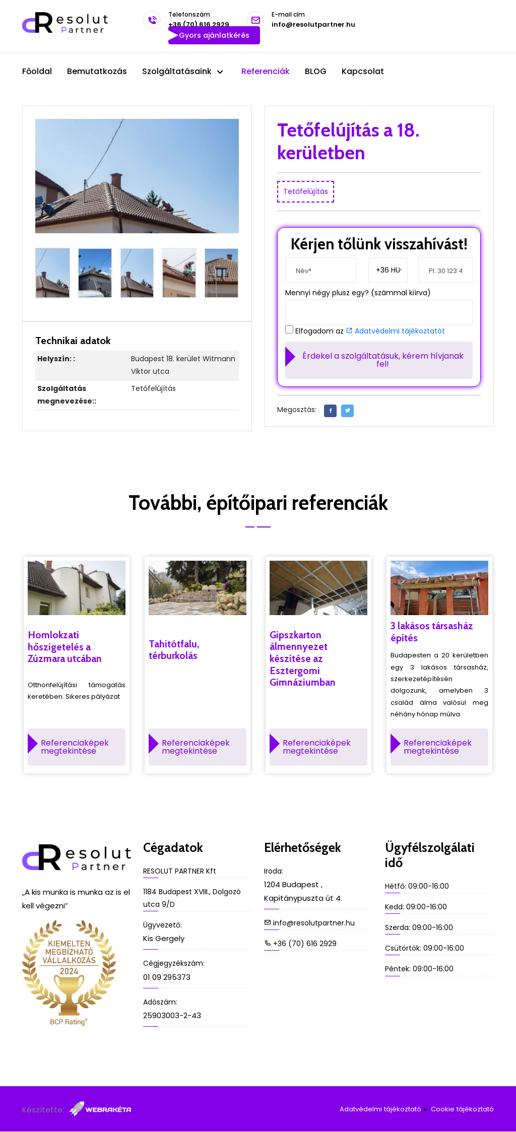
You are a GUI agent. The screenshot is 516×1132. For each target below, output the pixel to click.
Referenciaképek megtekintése (75, 747)
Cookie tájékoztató (462, 1109)
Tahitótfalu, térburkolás (174, 650)
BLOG (316, 71)
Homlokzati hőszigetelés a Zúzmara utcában (66, 647)
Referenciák (265, 71)
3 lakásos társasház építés (433, 632)
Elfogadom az (370, 331)
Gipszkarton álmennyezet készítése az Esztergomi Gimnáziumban (303, 659)
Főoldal (37, 71)
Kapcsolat (363, 71)
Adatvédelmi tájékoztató (381, 1109)
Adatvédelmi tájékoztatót (395, 331)
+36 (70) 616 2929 (198, 20)
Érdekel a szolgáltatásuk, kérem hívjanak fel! (383, 360)
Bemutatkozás (97, 71)
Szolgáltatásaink (178, 71)
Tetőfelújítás (305, 191)
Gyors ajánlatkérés (214, 35)
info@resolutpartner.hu (313, 20)
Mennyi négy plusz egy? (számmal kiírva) (358, 293)
